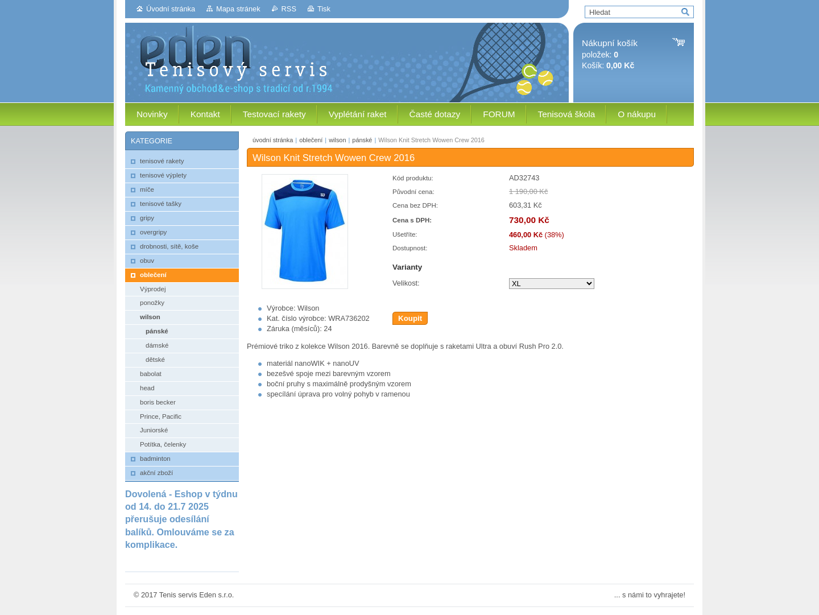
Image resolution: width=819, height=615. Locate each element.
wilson (337, 140)
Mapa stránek (238, 9)
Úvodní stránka (170, 9)
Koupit (410, 318)
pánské (362, 140)
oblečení (310, 140)
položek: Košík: (610, 54)
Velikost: (406, 283)
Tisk (323, 9)
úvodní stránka (273, 140)
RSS (289, 9)
